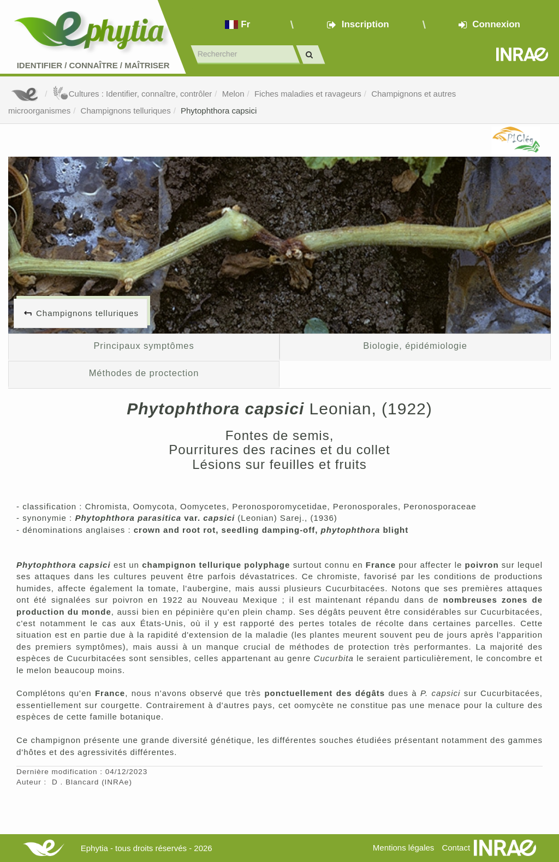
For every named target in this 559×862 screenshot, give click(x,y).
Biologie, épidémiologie (415, 345)
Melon (233, 93)
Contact (456, 847)
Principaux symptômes (143, 345)
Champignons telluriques (126, 110)
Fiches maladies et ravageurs (307, 93)
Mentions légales (404, 847)
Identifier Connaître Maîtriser (93, 65)
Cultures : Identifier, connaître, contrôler (132, 93)
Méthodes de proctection (144, 373)
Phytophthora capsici (219, 110)
